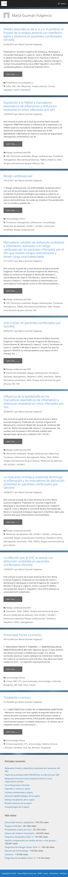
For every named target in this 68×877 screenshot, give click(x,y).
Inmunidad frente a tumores (22, 635)
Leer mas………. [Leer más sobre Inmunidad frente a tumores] (13, 669)
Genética (18, 747)
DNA (20, 685)
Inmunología (49, 222)
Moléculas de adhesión (14, 226)
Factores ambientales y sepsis (19, 792)
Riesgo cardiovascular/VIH (18, 152)
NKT (15, 681)
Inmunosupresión (14, 744)
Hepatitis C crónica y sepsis (17, 788)
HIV (8, 156)
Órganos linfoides (13, 826)
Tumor (9, 681)
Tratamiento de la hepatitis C (19, 82)
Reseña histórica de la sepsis (18, 803)
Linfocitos (56, 681)
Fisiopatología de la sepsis (17, 807)
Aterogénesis (10, 159)
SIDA (8, 86)
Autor (45, 873)
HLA (25, 747)
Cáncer (32, 685)
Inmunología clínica (15, 218)
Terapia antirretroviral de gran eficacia (21, 163)
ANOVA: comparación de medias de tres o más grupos (30, 840)
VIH (18, 86)
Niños (43, 457)
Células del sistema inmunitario (19, 833)
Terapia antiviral (39, 86)
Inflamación (36, 222)
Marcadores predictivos (28, 159)
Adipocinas (54, 453)
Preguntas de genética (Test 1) (19, 836)
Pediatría (52, 159)
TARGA (43, 159)
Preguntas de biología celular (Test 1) (22, 847)
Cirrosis (51, 86)
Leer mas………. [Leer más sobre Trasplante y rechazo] (13, 731)
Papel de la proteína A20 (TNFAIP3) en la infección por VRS (32, 774)
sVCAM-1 (39, 226)
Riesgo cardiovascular (42, 156)
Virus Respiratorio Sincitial (17, 785)
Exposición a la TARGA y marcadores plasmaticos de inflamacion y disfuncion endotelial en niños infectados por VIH (30, 106)
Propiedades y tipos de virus (18, 829)
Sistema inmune (49, 744)
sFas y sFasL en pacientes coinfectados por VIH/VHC (32, 324)
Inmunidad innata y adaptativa (19, 822)
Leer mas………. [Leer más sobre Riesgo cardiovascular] (13, 210)
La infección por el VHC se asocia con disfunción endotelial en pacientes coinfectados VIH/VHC (28, 561)
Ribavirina (26, 86)
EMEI (40, 873)
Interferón (25, 89)
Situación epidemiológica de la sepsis (22, 796)
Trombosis (58, 156)
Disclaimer (54, 873)
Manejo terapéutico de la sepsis (20, 799)
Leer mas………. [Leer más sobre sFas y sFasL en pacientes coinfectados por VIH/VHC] (13, 360)
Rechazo (36, 747)
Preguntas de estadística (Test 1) (20, 858)
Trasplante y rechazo (17, 697)
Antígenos (8, 685)
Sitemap (63, 873)
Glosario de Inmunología (16, 850)
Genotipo (8, 376)
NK (15, 685)
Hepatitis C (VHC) (12, 89)
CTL (20, 681)
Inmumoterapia (30, 681)
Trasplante (46, 747)
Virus (25, 685)
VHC (14, 86)
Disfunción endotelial (21, 156)
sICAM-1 (30, 226)
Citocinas (9, 854)
